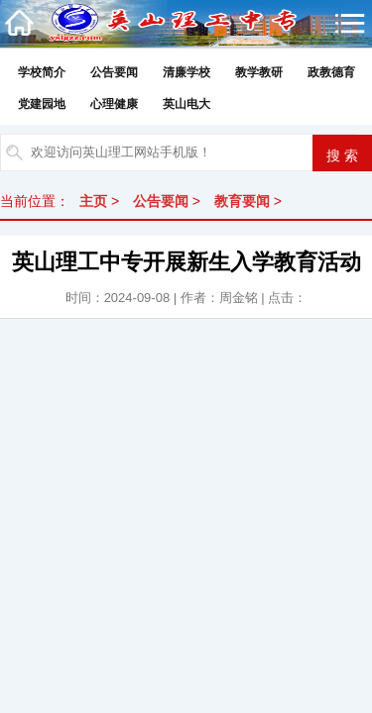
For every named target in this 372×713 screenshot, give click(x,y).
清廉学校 (186, 72)
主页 (93, 201)
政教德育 (331, 72)
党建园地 (41, 104)
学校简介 (41, 72)
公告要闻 (114, 72)
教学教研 (259, 72)
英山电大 (186, 104)
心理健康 (114, 104)
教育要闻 (242, 201)
